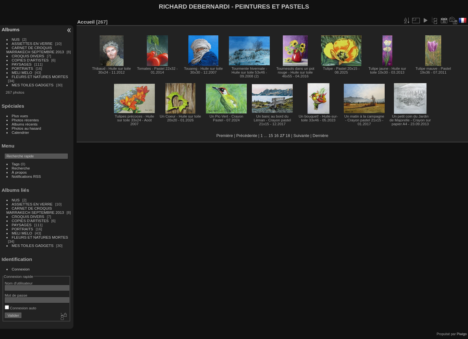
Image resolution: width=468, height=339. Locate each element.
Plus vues (20, 116)
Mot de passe (16, 295)
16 (276, 135)
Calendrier (20, 132)
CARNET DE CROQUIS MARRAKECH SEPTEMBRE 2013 (35, 50)
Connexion (21, 269)
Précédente (246, 135)
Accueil (86, 22)
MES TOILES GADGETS (33, 85)
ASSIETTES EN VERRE (32, 43)
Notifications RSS (26, 176)
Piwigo (462, 334)
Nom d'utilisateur (19, 283)
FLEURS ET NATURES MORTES (40, 77)
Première (224, 135)
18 (287, 135)
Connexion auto (20, 308)
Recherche (21, 168)
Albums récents (25, 124)
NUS (16, 39)
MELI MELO (22, 72)
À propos (19, 172)
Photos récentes (25, 120)
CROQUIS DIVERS (28, 56)
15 (270, 135)
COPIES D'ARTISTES (30, 60)
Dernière (320, 135)
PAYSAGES (22, 64)
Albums (10, 29)
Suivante (301, 135)
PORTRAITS (22, 68)
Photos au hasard (26, 128)
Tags (16, 164)
